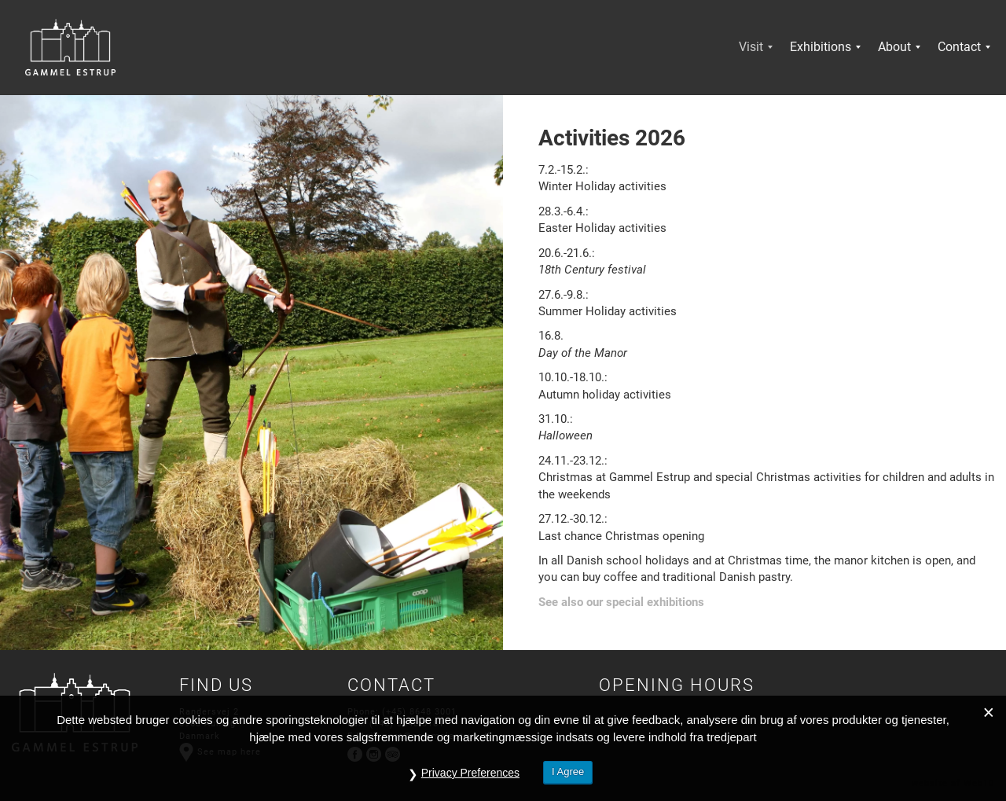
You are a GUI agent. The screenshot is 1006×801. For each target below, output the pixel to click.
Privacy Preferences (470, 772)
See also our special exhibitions (621, 602)
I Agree (568, 771)
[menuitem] (751, 47)
